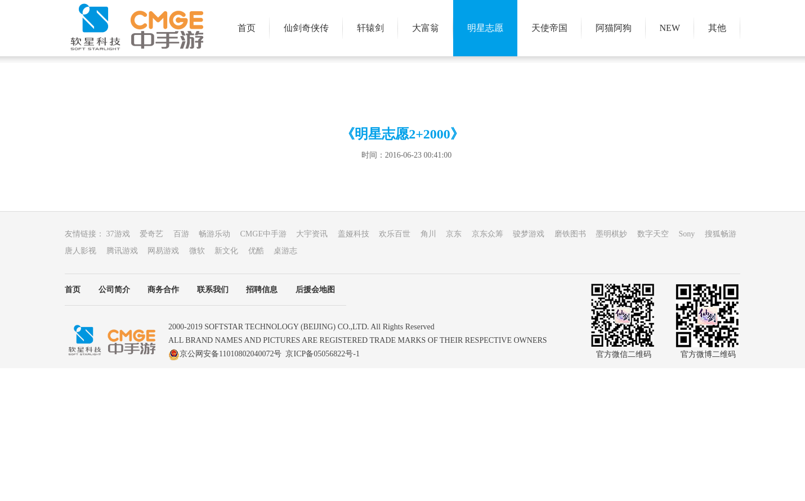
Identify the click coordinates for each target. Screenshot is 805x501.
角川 (433, 234)
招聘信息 (262, 289)
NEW (670, 28)
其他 (717, 28)
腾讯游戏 (127, 251)
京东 (459, 234)
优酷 (261, 251)
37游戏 (123, 234)
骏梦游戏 (533, 234)
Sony (691, 234)
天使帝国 (549, 28)
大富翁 (425, 28)
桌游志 (289, 251)
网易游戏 (168, 251)
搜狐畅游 (724, 234)
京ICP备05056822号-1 (322, 354)
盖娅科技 (358, 234)
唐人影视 (85, 251)
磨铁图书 (575, 234)
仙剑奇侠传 (306, 28)
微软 (202, 251)
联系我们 (213, 289)
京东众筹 (492, 234)
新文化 (231, 251)
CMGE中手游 (268, 234)
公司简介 (114, 289)
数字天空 (658, 234)
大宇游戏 (137, 28)
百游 (186, 234)
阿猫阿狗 (614, 28)
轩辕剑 (370, 28)
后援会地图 (315, 289)
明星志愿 (485, 28)
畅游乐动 (219, 234)
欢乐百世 (400, 234)
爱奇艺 (156, 234)
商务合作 (163, 289)
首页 (247, 28)
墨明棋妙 (616, 234)
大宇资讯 (317, 234)
